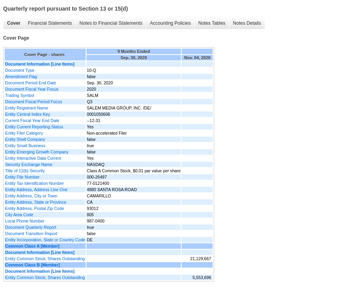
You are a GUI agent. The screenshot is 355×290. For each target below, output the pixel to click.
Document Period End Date (30, 82)
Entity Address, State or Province (35, 202)
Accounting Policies (170, 23)
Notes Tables (211, 23)
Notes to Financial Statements (110, 23)
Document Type (19, 70)
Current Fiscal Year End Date (32, 120)
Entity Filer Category (24, 133)
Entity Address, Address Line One (36, 189)
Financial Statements (50, 23)
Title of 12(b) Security (25, 170)
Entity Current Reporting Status (34, 126)
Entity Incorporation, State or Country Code (45, 239)
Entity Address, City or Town (31, 195)
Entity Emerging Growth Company (36, 152)
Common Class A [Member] (32, 246)
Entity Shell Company (25, 139)
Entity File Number (22, 177)
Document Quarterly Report (30, 227)
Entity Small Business (25, 145)
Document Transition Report (31, 233)
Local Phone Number (24, 221)
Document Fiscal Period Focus (33, 101)
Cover (13, 23)
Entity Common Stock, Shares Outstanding (45, 258)
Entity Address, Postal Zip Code (34, 208)
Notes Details (247, 23)
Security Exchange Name (28, 164)
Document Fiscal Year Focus (32, 89)
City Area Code (19, 214)
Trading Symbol (19, 95)
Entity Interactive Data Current (33, 158)
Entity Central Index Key (27, 114)
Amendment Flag (21, 76)
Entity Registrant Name (26, 108)
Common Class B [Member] (32, 265)
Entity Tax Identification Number (34, 183)
